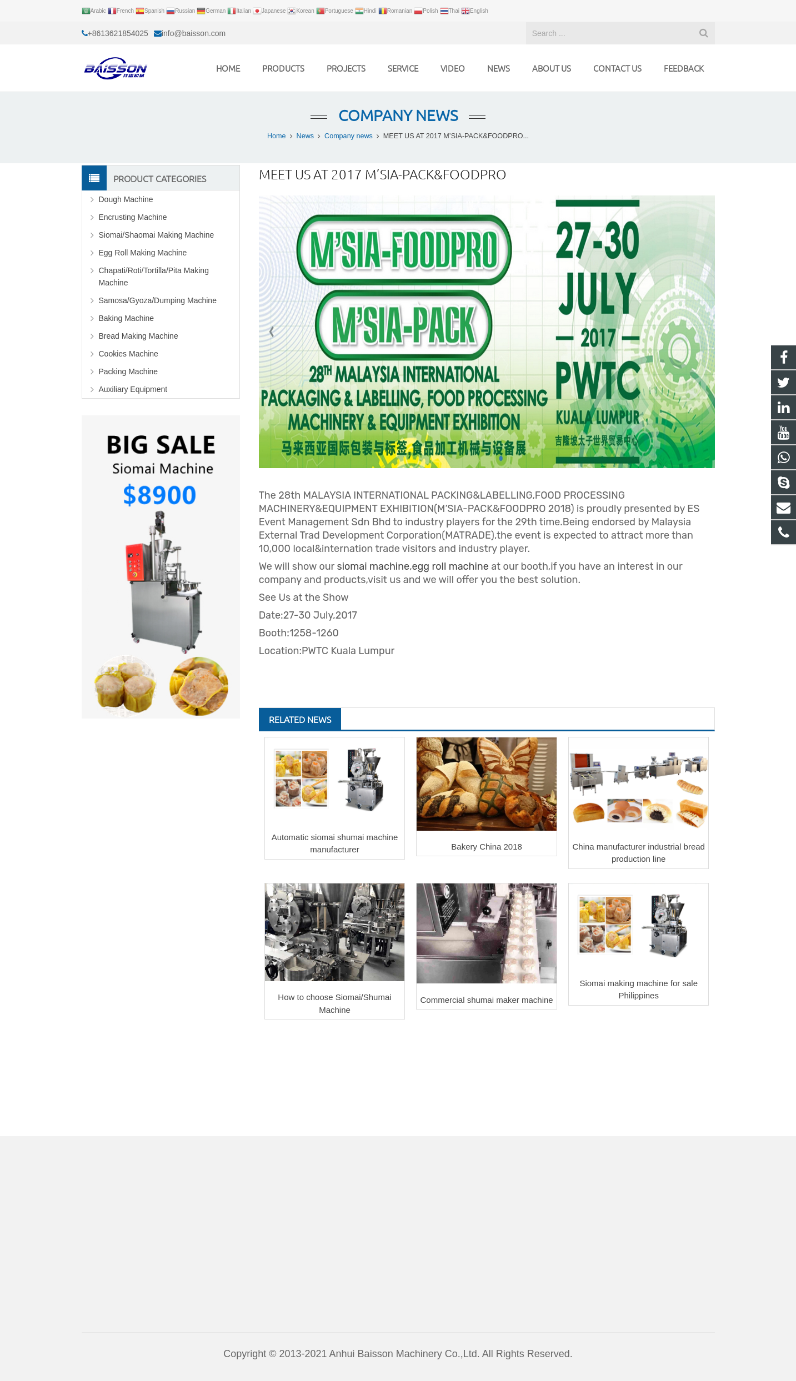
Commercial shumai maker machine (486, 1000)
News (305, 136)
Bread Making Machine (138, 336)
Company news (398, 115)
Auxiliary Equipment (133, 389)
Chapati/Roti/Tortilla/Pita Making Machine (154, 276)
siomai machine (373, 566)
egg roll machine (450, 566)
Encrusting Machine (133, 217)
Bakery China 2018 (486, 846)
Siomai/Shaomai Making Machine (156, 234)
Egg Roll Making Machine (143, 252)
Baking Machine (126, 318)
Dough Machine (126, 199)
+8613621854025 (118, 33)
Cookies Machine (128, 353)
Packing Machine (128, 371)
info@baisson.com (194, 33)
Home (276, 136)
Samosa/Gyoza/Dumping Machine (158, 300)
